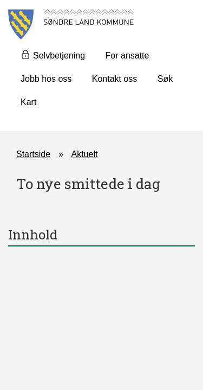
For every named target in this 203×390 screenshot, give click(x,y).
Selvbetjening (59, 55)
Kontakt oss (114, 78)
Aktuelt (84, 154)
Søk (165, 78)
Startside (33, 154)
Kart (28, 102)
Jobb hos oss (46, 78)
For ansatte (127, 55)
